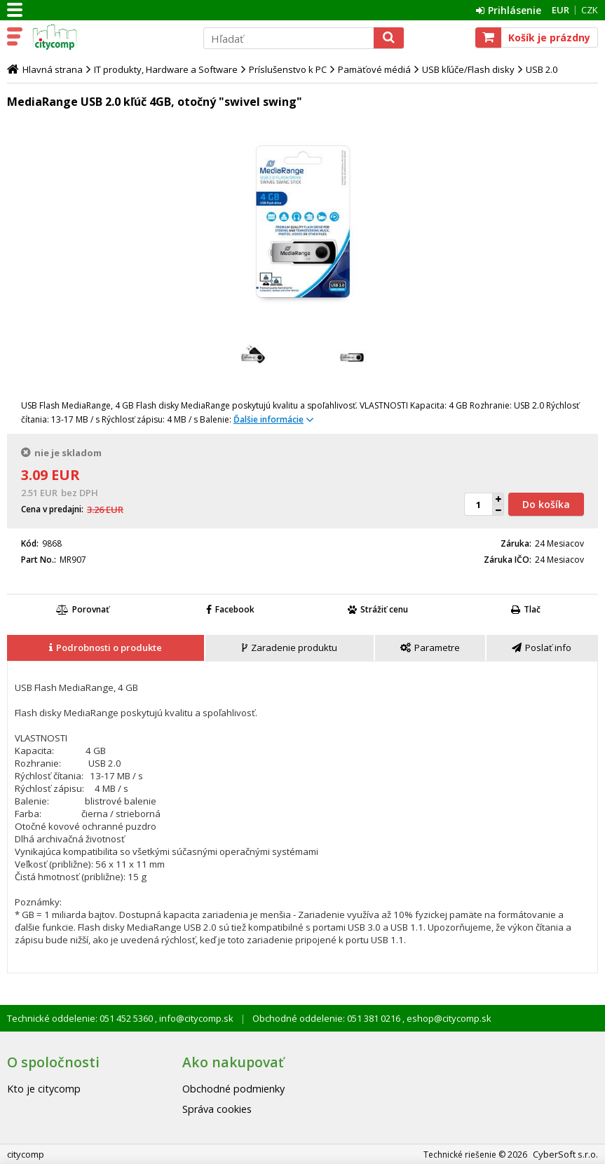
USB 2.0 (541, 69)
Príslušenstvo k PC (288, 69)
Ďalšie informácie (268, 419)
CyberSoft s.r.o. (565, 1154)
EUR (560, 10)
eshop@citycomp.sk (448, 1018)
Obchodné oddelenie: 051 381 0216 (327, 1018)
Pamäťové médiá (374, 69)
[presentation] (105, 648)
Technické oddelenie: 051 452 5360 (81, 1018)
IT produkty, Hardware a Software (166, 69)
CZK (589, 10)
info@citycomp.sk (195, 1018)
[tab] (106, 648)
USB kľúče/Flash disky (468, 69)
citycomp (110, 37)
